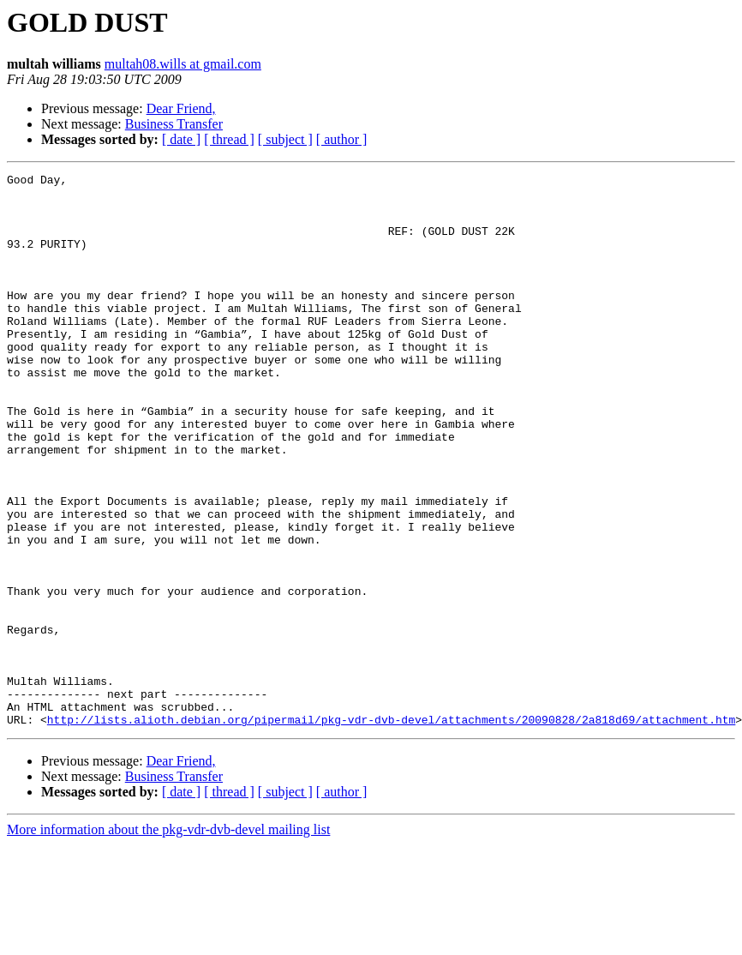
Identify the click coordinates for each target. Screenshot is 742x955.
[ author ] (342, 139)
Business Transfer (174, 124)
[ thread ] (229, 139)
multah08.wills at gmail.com (183, 64)
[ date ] (181, 139)
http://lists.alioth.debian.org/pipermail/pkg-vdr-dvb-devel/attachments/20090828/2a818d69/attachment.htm (391, 830)
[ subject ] (285, 139)
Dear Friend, (181, 108)
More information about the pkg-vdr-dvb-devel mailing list (168, 940)
